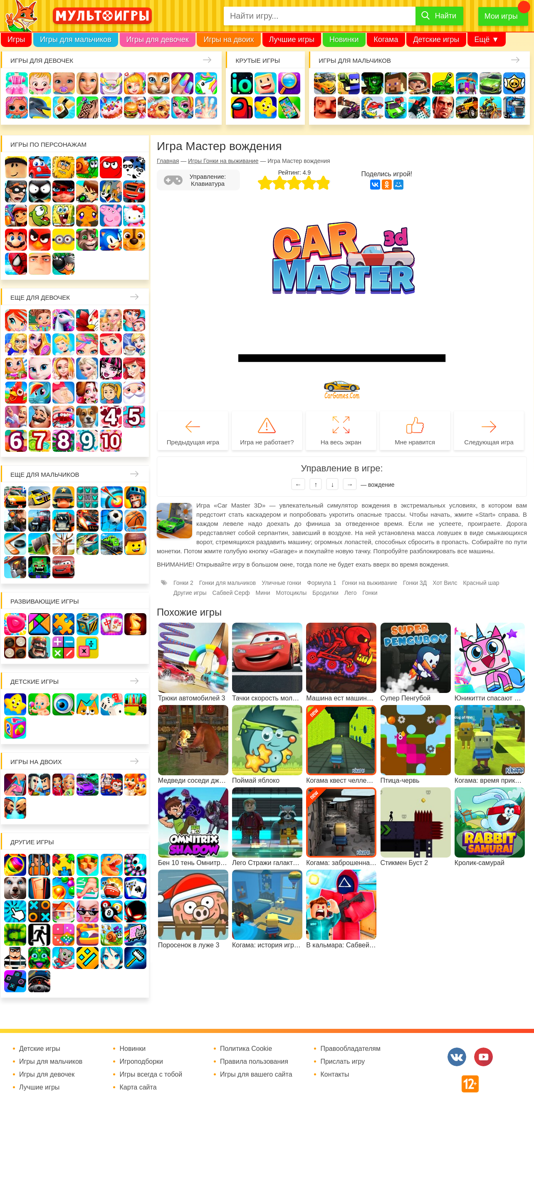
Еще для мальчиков (44, 474)
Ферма (16, 393)
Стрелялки (349, 83)
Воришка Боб (16, 191)
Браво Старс (514, 83)
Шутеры (349, 107)
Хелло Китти (134, 216)
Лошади (63, 320)
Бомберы (63, 264)
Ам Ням (40, 216)
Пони (40, 393)
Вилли (40, 167)
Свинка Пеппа (111, 216)
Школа (40, 320)
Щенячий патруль (134, 240)
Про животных (87, 417)
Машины (491, 83)
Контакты (334, 1074)
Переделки (16, 417)
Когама (385, 39)
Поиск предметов (289, 83)
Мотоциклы (491, 107)
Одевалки (17, 83)
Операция (206, 107)
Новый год (134, 393)
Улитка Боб (87, 167)
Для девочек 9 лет (87, 441)
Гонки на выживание (369, 583)
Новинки (344, 39)
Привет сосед (325, 107)
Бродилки (325, 593)
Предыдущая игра (193, 442)
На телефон (289, 107)
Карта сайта (137, 1087)
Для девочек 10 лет (111, 441)
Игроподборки (141, 1061)
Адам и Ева (63, 167)
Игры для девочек (157, 39)
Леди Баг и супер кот (63, 191)
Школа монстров (111, 368)
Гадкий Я (40, 264)
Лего (350, 593)
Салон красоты (182, 107)
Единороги (206, 83)
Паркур (419, 107)
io (242, 83)
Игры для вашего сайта (256, 1074)
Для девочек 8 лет (63, 441)
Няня (111, 320)
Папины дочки (111, 393)
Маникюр (182, 83)
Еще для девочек (40, 297)
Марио (16, 240)
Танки (443, 83)
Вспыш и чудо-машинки (134, 191)
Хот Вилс (445, 583)
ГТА (443, 107)
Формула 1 (321, 583)
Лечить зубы (63, 417)
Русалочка (111, 344)
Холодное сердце (87, 368)
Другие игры (190, 593)
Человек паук (16, 264)
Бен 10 (87, 191)
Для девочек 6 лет (16, 441)
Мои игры (501, 16)
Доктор (135, 83)
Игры (16, 39)
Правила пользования (254, 1061)
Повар (40, 417)
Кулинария (64, 107)
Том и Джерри (111, 191)
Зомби (372, 83)
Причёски (40, 344)
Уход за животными (159, 107)
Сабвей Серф (16, 216)
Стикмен (40, 191)
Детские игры (436, 39)
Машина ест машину (372, 107)
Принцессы (63, 344)
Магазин (16, 368)
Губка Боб (63, 216)
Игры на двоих (228, 39)
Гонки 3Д (415, 583)
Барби (88, 83)
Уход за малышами (64, 83)
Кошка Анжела (40, 368)
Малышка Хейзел (40, 83)
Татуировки (88, 107)
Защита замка (467, 83)
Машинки (396, 107)
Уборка (111, 83)
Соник (111, 240)
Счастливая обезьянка (87, 216)
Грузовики (514, 107)
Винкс (16, 320)
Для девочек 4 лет (111, 417)
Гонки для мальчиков (227, 583)
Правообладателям (350, 1048)
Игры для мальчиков (75, 39)
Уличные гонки (281, 583)
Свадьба (63, 368)
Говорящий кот (87, 240)
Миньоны (63, 240)
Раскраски (87, 320)
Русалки (134, 368)
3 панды (134, 167)
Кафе (134, 344)
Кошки (159, 83)
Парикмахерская (87, 344)
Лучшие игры (291, 39)
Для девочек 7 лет (40, 441)
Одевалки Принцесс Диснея (87, 393)
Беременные (63, 393)
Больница (16, 344)
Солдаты (419, 83)
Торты (111, 107)
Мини (263, 593)
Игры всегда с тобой (150, 1074)
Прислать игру (342, 1061)
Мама (134, 320)
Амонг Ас (242, 107)
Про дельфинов (40, 107)
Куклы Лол (17, 107)
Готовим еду (135, 107)
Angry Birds (40, 240)
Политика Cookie (246, 1048)
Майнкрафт (396, 83)
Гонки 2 (183, 583)
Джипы (467, 107)
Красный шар (111, 167)
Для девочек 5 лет (134, 417)
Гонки (325, 83)
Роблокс (16, 167)
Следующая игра (489, 442)
